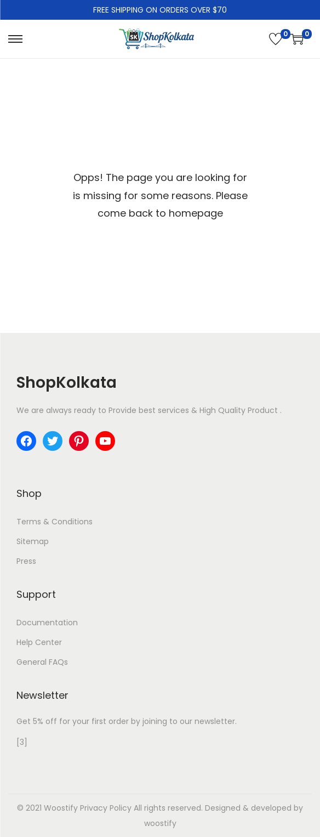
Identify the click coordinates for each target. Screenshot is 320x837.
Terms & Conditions (54, 521)
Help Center (39, 642)
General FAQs (42, 662)
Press (26, 561)
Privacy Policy (106, 807)
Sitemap (32, 541)
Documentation (47, 622)
